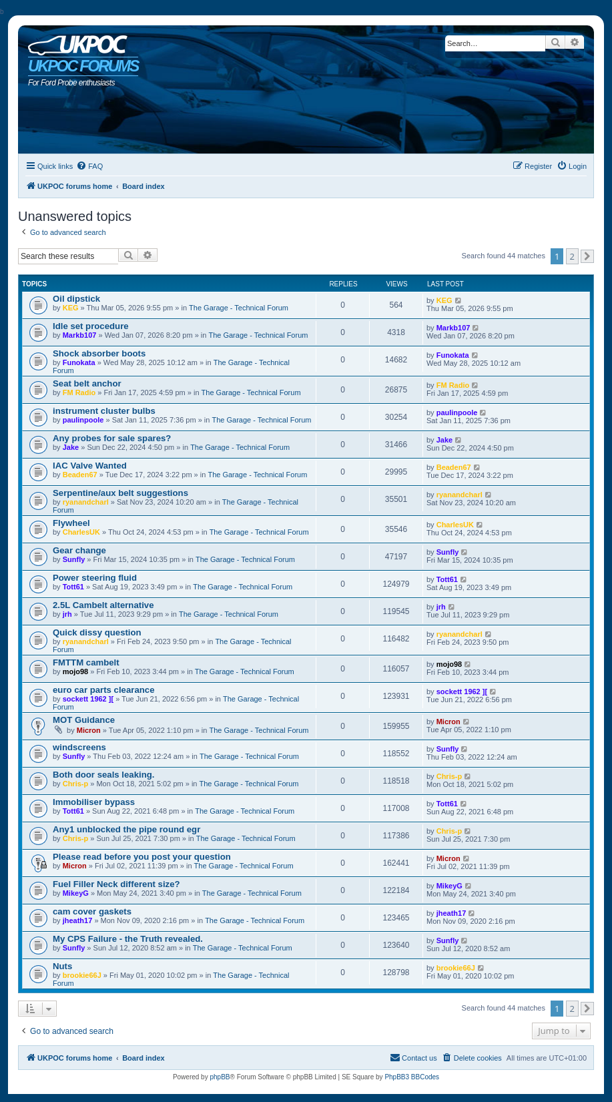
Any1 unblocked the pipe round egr (126, 829)
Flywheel (71, 523)
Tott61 (73, 587)
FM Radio (79, 392)
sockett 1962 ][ (88, 699)
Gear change (79, 550)
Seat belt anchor (87, 383)
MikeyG (76, 893)
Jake (71, 447)
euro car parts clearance (103, 690)
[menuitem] (89, 166)
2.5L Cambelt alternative (103, 605)
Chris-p (76, 784)
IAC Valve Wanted (90, 466)
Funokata (79, 362)
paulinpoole (83, 420)
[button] (587, 256)
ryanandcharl (86, 502)
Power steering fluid (95, 578)
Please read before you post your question (142, 857)
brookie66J (82, 975)
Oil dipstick (76, 299)
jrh (67, 614)
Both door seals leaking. (103, 775)
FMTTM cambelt (86, 662)
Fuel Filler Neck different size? (116, 884)
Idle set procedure (91, 326)
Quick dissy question (97, 632)
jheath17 (78, 920)
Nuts (62, 966)
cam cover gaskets (92, 911)
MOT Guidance (84, 720)
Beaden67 (80, 475)
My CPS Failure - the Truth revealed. (128, 939)
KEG (71, 308)
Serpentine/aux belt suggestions (120, 493)
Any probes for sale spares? (112, 438)
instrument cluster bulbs (104, 411)
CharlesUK (81, 532)
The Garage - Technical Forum (238, 308)
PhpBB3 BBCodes (411, 1077)
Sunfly (74, 559)
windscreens (79, 747)
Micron (89, 730)
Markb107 (80, 335)
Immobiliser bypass (94, 802)
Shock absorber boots (99, 353)
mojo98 (76, 671)
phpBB (220, 1077)
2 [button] (572, 256)
